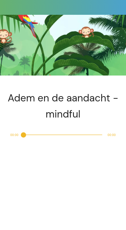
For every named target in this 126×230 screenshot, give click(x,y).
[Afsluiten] (7, 7)
